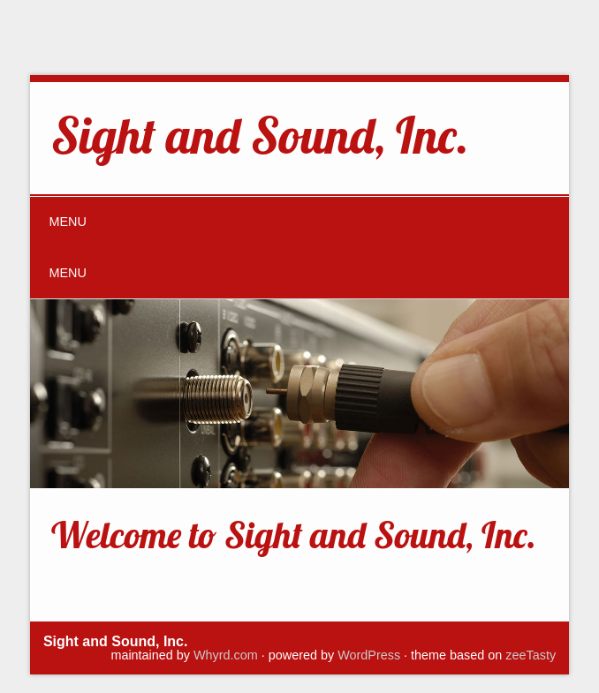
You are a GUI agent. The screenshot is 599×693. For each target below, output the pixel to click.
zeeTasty (530, 655)
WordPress (368, 655)
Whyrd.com (225, 655)
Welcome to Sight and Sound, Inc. (293, 534)
